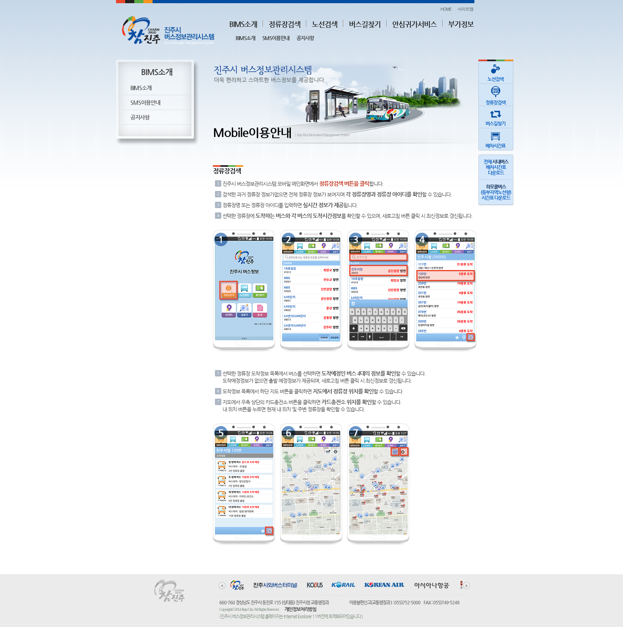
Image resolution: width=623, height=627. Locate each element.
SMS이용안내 (275, 38)
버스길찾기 (365, 24)
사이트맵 (466, 9)
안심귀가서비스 (414, 24)
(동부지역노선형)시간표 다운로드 (496, 192)
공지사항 (305, 38)
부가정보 (461, 24)
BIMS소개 (243, 24)
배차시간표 (495, 138)
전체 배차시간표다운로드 (496, 167)
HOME (445, 9)
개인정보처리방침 (300, 609)
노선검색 (324, 24)
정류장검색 (284, 24)
